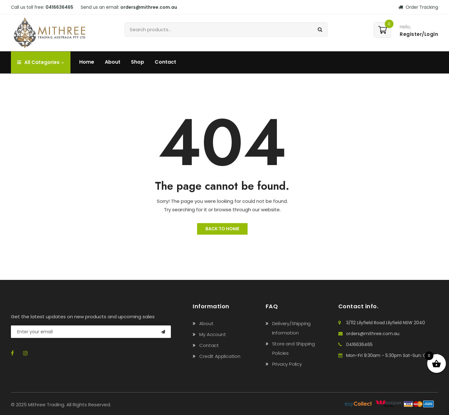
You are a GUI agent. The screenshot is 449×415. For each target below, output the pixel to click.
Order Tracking (418, 7)
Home (86, 62)
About (112, 62)
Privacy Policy (287, 364)
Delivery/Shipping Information (291, 328)
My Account (212, 334)
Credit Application (219, 356)
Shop (137, 62)
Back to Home (222, 229)
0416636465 (59, 7)
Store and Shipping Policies (293, 348)
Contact (165, 62)
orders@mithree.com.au (148, 7)
